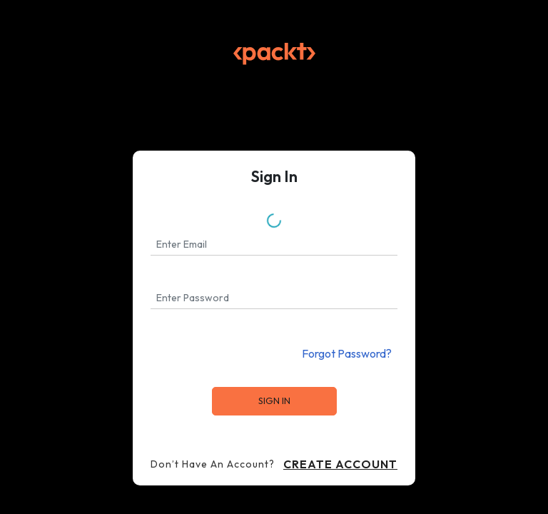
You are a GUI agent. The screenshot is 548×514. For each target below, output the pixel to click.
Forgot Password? (347, 353)
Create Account (340, 464)
